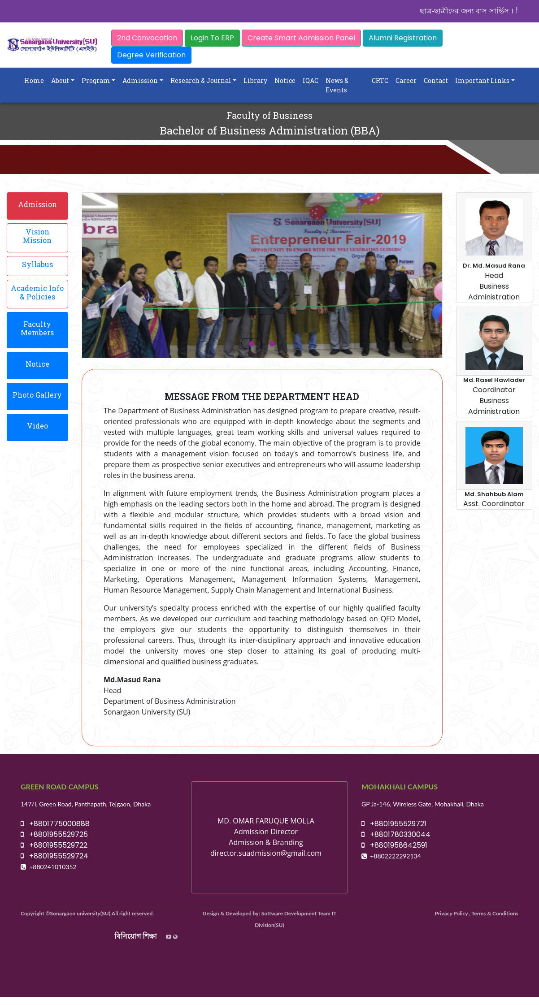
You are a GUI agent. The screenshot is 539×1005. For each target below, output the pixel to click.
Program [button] (96, 80)
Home (34, 80)
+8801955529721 (393, 824)
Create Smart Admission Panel (301, 38)
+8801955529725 (54, 834)
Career (406, 80)
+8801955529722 (54, 845)
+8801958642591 (394, 845)
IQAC (310, 80)
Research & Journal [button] (200, 80)
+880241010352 (53, 867)
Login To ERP (212, 38)
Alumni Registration (403, 38)
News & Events (337, 85)
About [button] (60, 80)
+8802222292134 (395, 856)
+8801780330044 (395, 834)
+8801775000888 (55, 824)
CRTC (380, 80)
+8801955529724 (54, 856)
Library (255, 80)
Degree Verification (151, 55)
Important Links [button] (482, 80)
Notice (285, 80)
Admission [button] (140, 80)
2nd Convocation (147, 38)
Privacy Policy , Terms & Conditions (477, 913)
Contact (436, 80)
